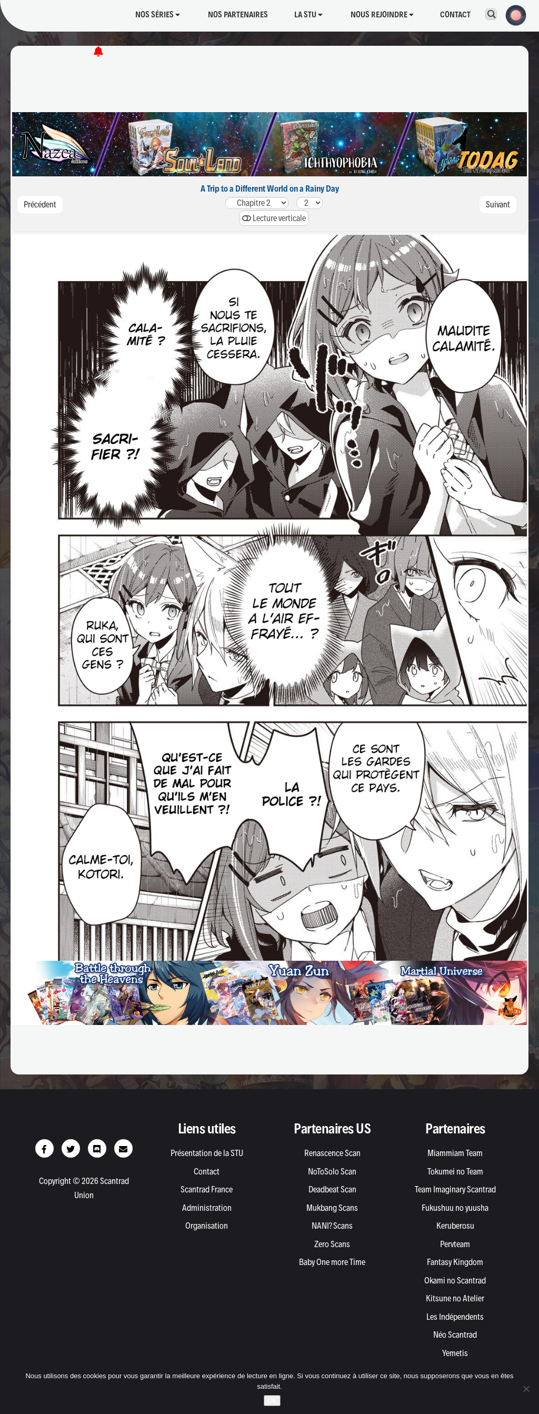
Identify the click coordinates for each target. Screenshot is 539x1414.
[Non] (526, 1388)
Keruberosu (455, 1225)
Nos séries (157, 14)
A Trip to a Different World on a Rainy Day (270, 188)
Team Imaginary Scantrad (455, 1189)
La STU (308, 14)
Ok (272, 1401)
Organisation (206, 1225)
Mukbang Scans (332, 1207)
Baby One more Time (332, 1262)
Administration (207, 1207)
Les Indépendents (455, 1316)
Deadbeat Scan (332, 1189)
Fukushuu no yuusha (455, 1207)
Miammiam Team (455, 1153)
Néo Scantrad (455, 1334)
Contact (455, 14)
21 (256, 203)
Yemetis (455, 1353)
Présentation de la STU (207, 1153)
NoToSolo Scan (332, 1171)
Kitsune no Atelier (455, 1298)
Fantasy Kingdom (455, 1262)
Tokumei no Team (455, 1171)
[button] (512, 14)
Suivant (498, 204)
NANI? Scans (332, 1225)
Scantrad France (207, 1189)
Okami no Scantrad (455, 1280)
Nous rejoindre (382, 14)
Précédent (40, 204)
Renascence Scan (332, 1153)
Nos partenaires (238, 14)
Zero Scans (332, 1244)
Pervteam (455, 1244)
